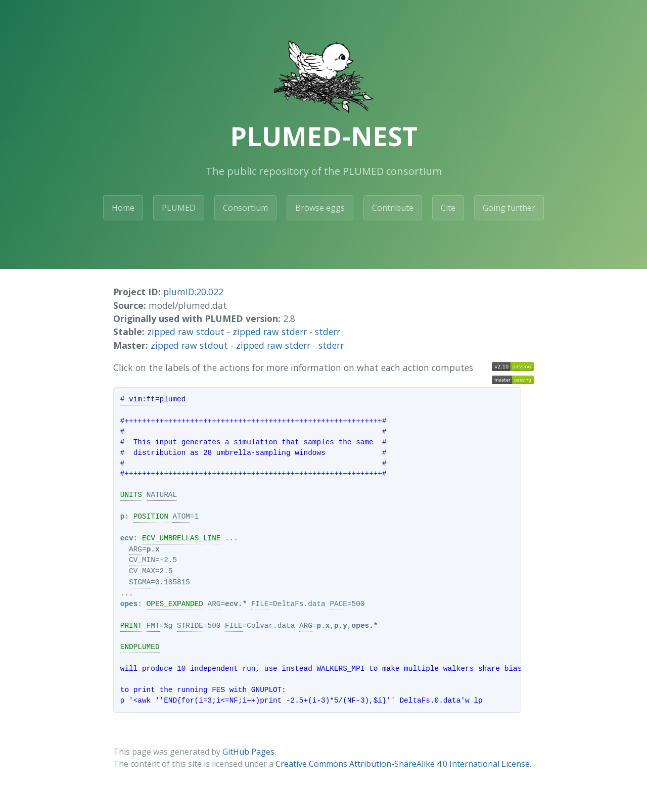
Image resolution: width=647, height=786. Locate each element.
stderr (327, 332)
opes (129, 604)
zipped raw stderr (270, 332)
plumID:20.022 (193, 292)
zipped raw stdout (185, 332)
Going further (509, 207)
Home (123, 207)
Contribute (392, 207)
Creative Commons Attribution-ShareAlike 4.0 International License (402, 763)
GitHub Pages (248, 751)
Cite (448, 207)
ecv (126, 538)
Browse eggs (320, 207)
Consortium (245, 207)
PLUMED (179, 207)
